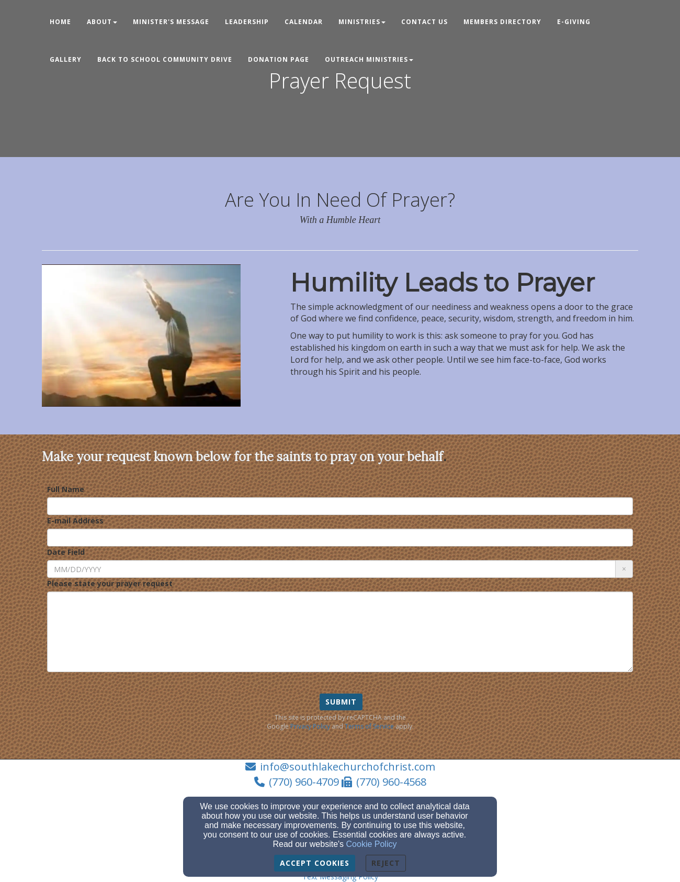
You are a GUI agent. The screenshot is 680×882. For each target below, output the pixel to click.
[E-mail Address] (340, 537)
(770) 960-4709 (304, 782)
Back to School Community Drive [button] (164, 59)
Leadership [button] (247, 21)
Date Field (66, 552)
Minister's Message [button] (171, 21)
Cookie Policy (371, 844)
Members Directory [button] (502, 21)
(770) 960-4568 (391, 782)
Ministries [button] (362, 21)
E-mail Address (75, 521)
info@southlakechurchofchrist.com (347, 767)
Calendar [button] (304, 21)
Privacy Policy (310, 726)
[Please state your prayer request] (340, 631)
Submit (341, 702)
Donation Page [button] (278, 59)
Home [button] (60, 21)
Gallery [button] (66, 59)
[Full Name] (340, 506)
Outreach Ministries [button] (369, 59)
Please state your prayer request (110, 583)
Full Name (65, 489)
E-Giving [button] (574, 21)
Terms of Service (369, 726)
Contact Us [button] (424, 21)
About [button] (102, 21)
